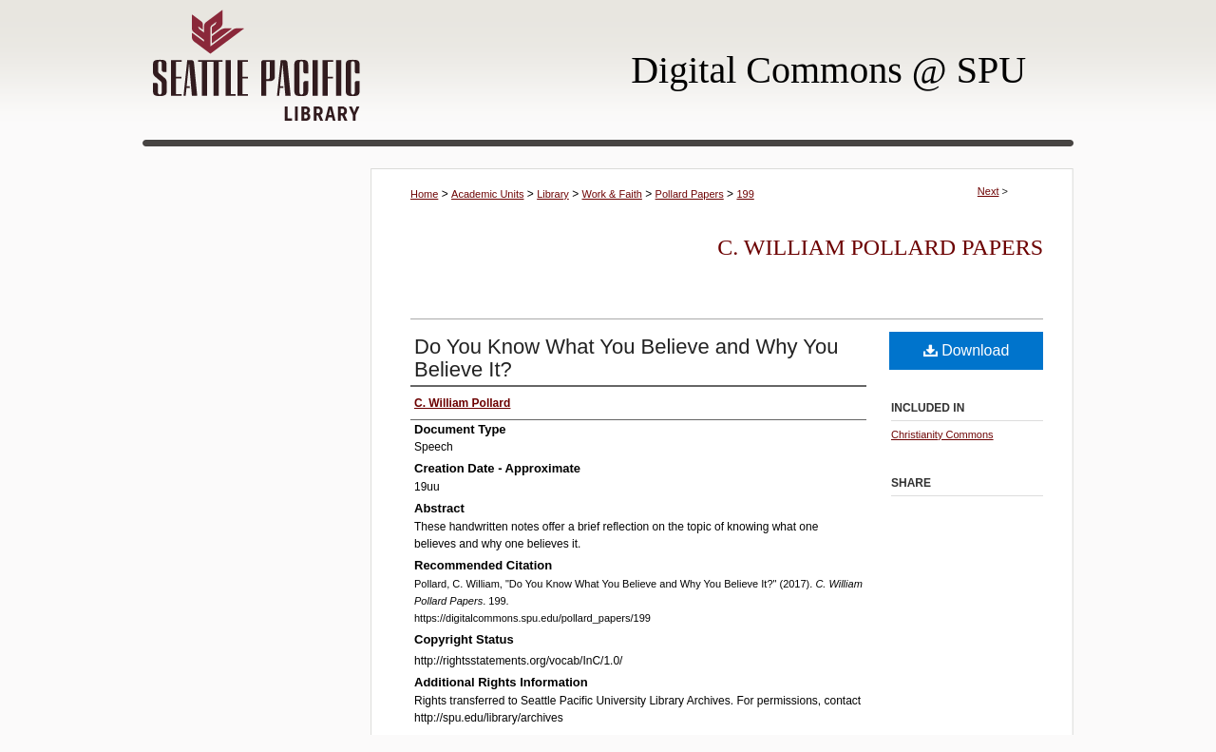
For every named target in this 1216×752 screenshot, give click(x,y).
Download (966, 350)
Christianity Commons (942, 434)
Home (424, 194)
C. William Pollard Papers (880, 247)
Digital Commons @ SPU (828, 69)
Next (988, 191)
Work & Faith (612, 194)
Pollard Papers (690, 194)
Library (553, 194)
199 (744, 194)
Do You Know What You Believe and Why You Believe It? (626, 358)
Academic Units (487, 194)
